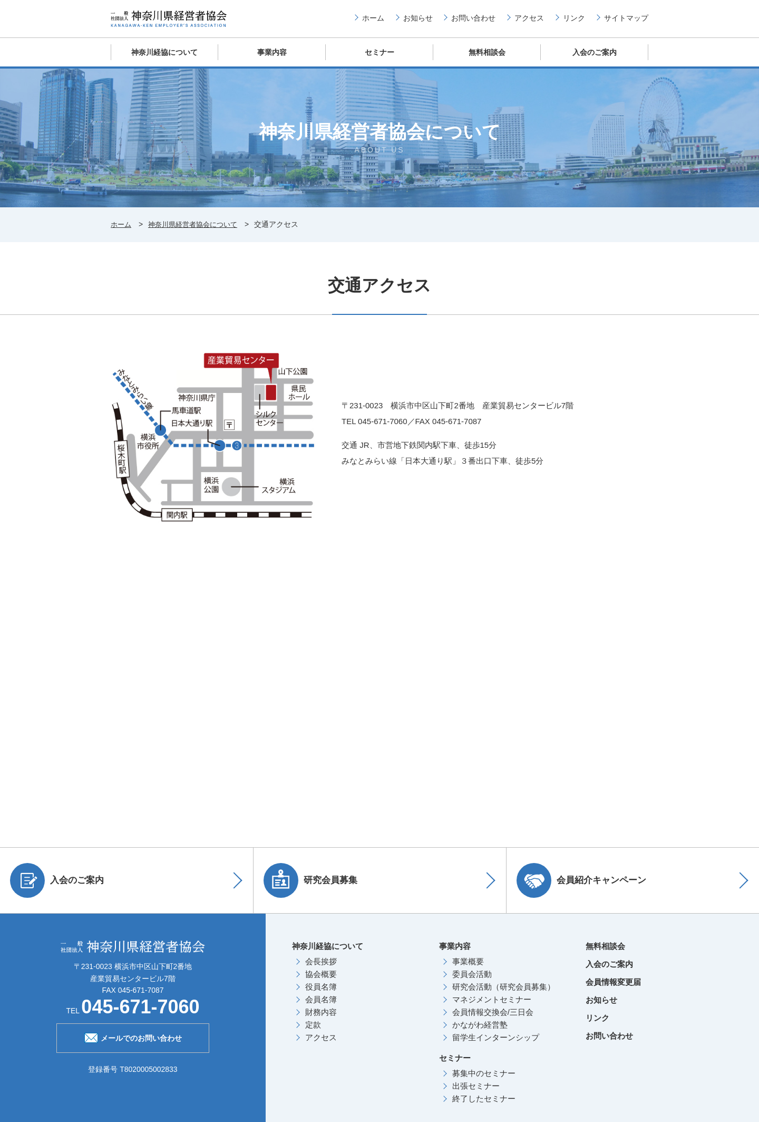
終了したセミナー (483, 1106)
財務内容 (321, 1020)
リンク (574, 21)
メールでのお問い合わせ (133, 1045)
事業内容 (272, 60)
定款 (313, 1033)
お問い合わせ (473, 21)
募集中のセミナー (483, 1081)
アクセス (529, 21)
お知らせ (418, 21)
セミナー (379, 60)
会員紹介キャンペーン (584, 888)
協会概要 (321, 982)
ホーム (373, 21)
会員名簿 (321, 1007)
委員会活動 (472, 982)
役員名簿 (321, 995)
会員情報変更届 (613, 990)
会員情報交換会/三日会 (492, 1020)
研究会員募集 (314, 888)
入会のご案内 (594, 60)
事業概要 (468, 969)
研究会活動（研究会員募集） (503, 995)
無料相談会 (487, 60)
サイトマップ (626, 21)
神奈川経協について (164, 60)
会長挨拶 (321, 969)
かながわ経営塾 (480, 1033)
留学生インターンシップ (495, 1045)
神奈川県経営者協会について (198, 233)
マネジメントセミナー (491, 1007)
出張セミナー (476, 1094)
